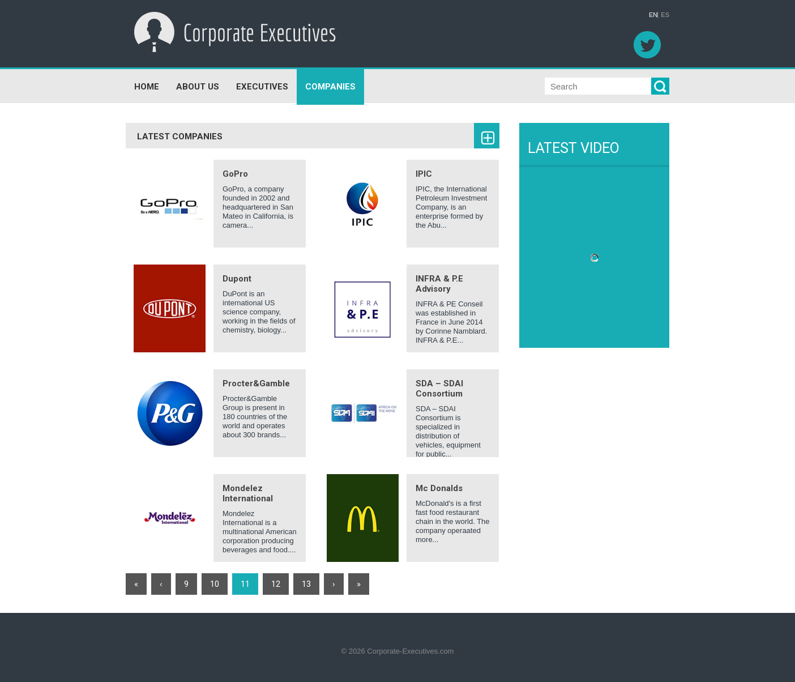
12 (275, 584)
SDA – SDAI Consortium (439, 388)
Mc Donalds (439, 488)
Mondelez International (248, 493)
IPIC (424, 174)
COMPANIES (330, 87)
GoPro (235, 174)
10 (214, 584)
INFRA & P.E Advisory (439, 284)
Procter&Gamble (256, 383)
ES (665, 15)
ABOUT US (197, 87)
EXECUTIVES (262, 87)
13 (306, 584)
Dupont (237, 279)
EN (653, 15)
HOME (146, 87)
